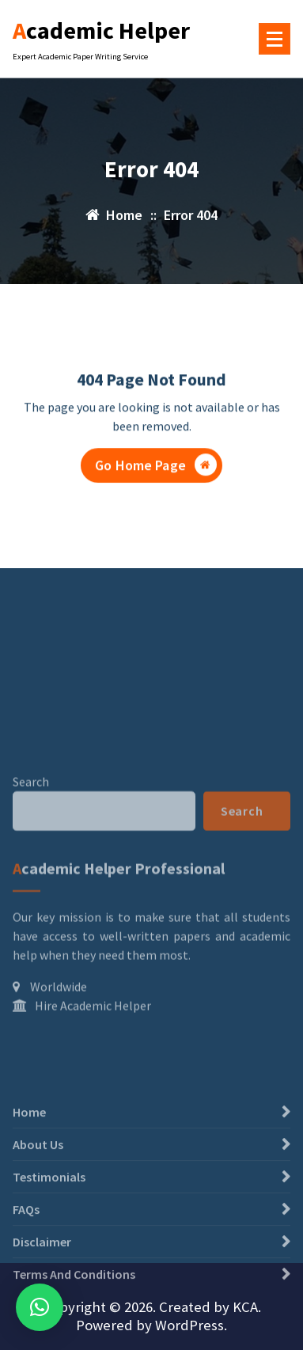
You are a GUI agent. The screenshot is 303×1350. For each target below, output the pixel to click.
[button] (39, 1307)
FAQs (26, 1245)
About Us (38, 1181)
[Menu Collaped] (274, 39)
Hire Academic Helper (93, 1070)
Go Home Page (156, 466)
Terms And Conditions (74, 1310)
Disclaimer (42, 1278)
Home (29, 1148)
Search (31, 845)
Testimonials (49, 1213)
